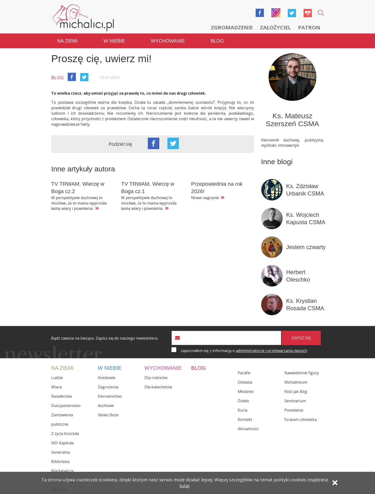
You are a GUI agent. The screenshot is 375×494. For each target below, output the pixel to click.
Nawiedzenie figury (301, 372)
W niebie (114, 40)
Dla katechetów (158, 386)
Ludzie (57, 377)
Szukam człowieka (300, 419)
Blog (217, 40)
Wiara (56, 386)
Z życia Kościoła (65, 433)
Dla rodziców (155, 377)
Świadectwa (61, 396)
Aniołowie (106, 377)
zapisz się (301, 337)
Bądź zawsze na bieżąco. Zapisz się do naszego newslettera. (104, 338)
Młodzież (246, 391)
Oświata (245, 382)
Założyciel (275, 27)
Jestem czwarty (306, 247)
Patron (309, 27)
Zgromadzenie (232, 27)
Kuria (242, 410)
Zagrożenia (108, 386)
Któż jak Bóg (295, 391)
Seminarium (295, 400)
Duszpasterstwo (66, 405)
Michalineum (295, 382)
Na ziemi (67, 40)
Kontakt (245, 419)
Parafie (244, 372)
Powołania (293, 410)
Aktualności (248, 428)
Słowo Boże (108, 414)
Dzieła (243, 400)
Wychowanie (168, 40)
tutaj (184, 486)
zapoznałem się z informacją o (244, 350)
